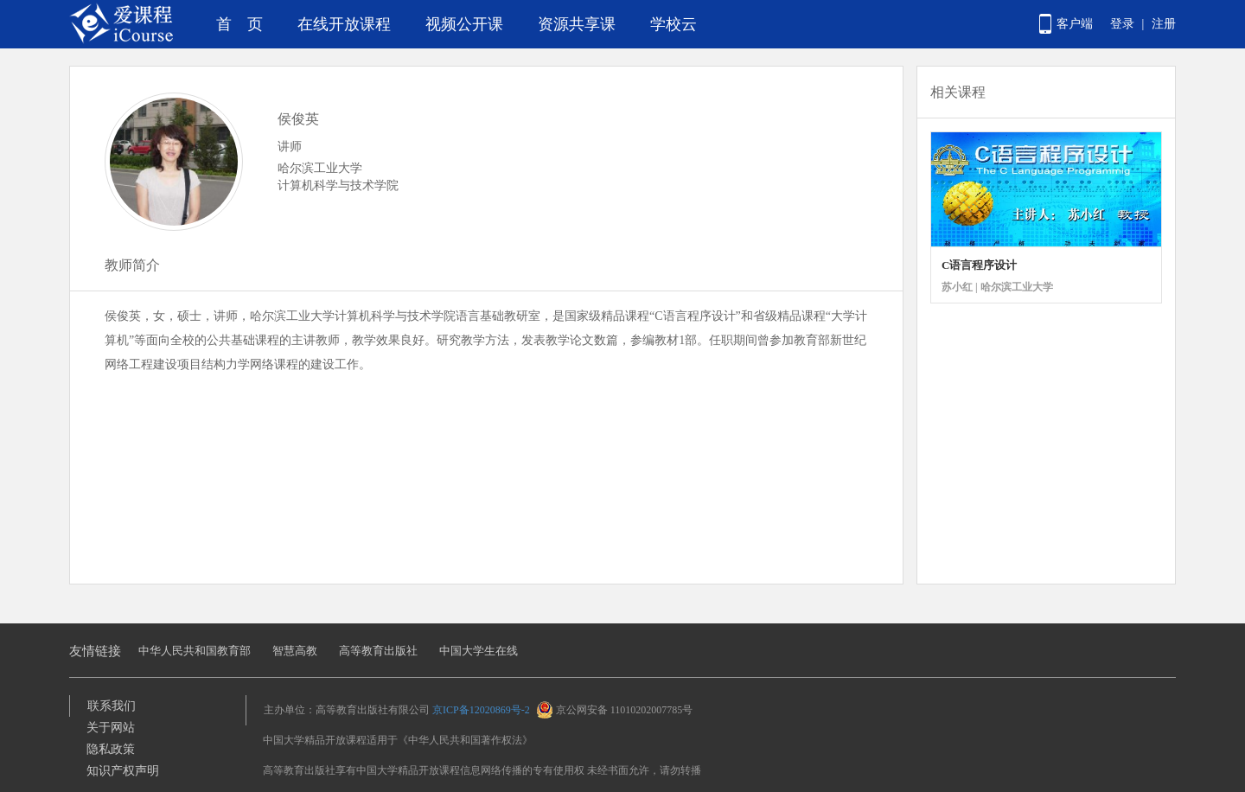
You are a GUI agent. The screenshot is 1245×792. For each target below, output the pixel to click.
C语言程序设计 (979, 265)
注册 (1164, 23)
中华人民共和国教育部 (194, 650)
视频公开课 (464, 24)
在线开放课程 (344, 24)
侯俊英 (298, 119)
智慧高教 (294, 650)
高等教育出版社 (378, 650)
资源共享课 (577, 24)
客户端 (1075, 23)
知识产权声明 (122, 770)
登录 (1122, 23)
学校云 (673, 24)
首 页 (239, 24)
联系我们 (111, 705)
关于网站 (110, 727)
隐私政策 (110, 749)
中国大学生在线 (478, 650)
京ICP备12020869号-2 (481, 710)
